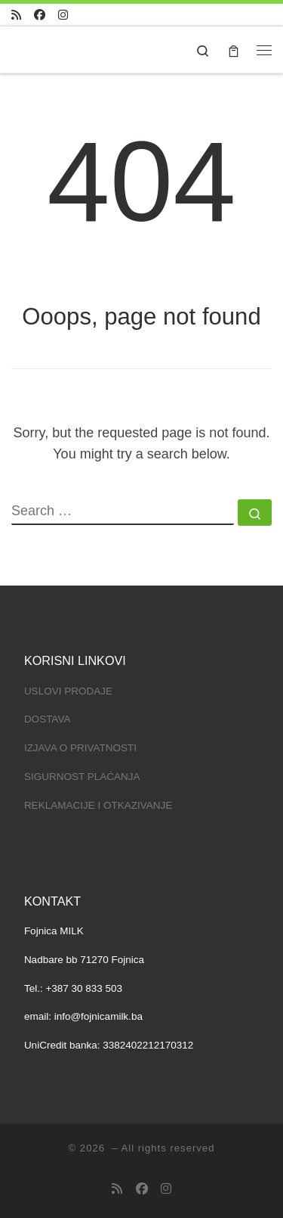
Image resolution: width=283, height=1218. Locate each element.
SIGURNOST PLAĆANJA (82, 776)
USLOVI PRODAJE (68, 691)
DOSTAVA (47, 719)
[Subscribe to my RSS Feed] (16, 14)
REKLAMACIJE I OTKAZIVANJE (98, 805)
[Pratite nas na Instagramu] (63, 14)
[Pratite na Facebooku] (39, 14)
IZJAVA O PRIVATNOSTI (80, 747)
